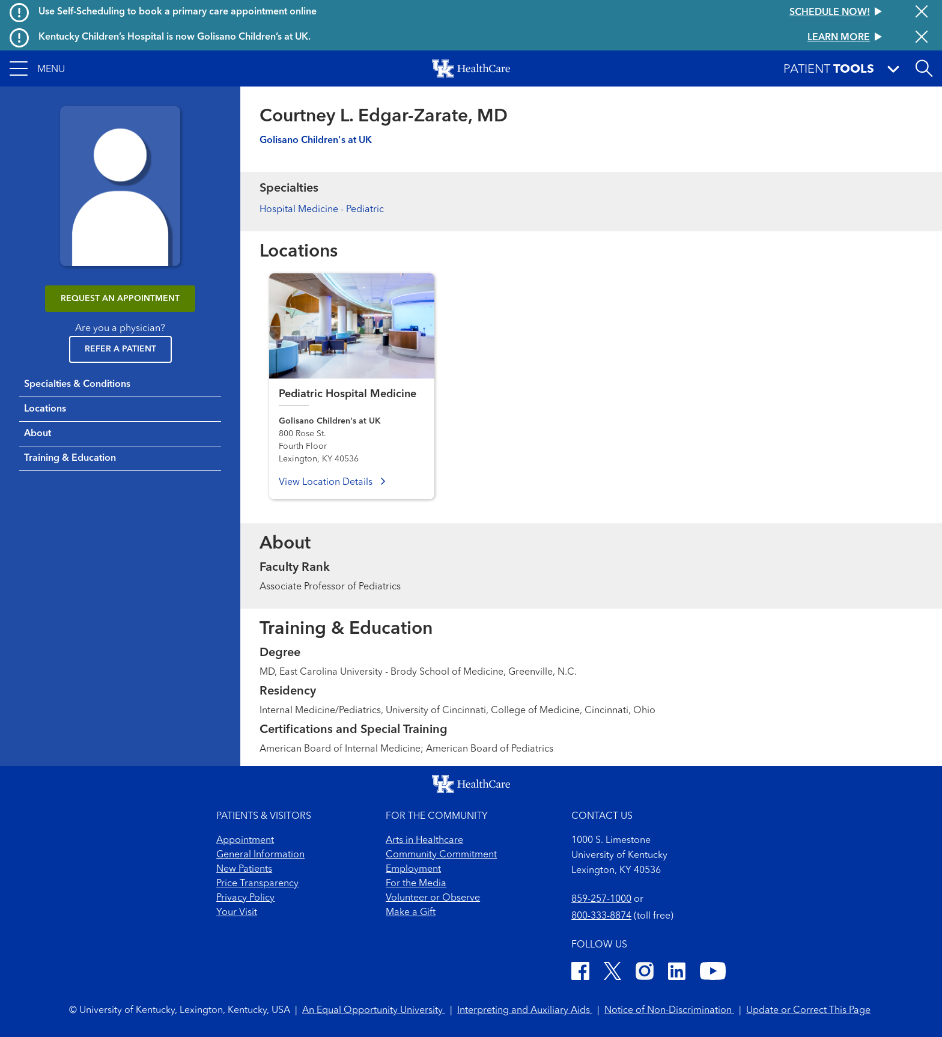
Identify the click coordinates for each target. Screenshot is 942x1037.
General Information (260, 855)
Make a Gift (411, 912)
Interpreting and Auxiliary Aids (524, 1010)
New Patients (244, 869)
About (37, 434)
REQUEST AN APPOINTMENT (120, 298)
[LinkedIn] (676, 973)
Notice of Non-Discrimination (669, 1010)
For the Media (416, 884)
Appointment (245, 840)
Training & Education (70, 458)
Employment (413, 869)
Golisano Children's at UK (316, 140)
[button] (37, 68)
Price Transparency (257, 884)
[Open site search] (924, 68)
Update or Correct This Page (808, 1010)
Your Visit (236, 912)
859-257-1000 (601, 899)
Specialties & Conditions (77, 384)
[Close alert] (921, 12)
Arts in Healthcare (424, 840)
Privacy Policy (245, 898)
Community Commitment (441, 855)
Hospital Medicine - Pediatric (322, 209)
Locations (45, 409)
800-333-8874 (601, 916)
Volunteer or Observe (433, 898)
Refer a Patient (120, 349)
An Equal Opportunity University (373, 1010)
